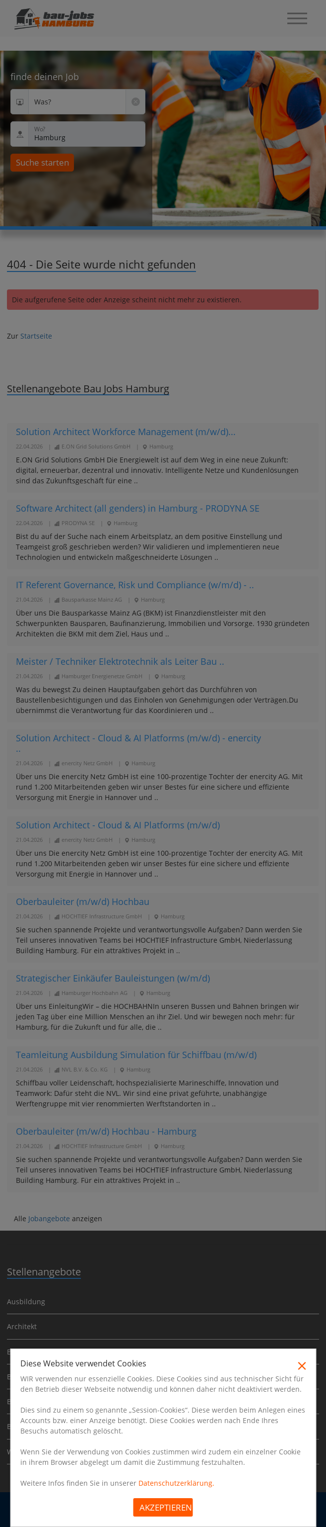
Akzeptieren (165, 1507)
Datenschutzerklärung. (176, 1483)
